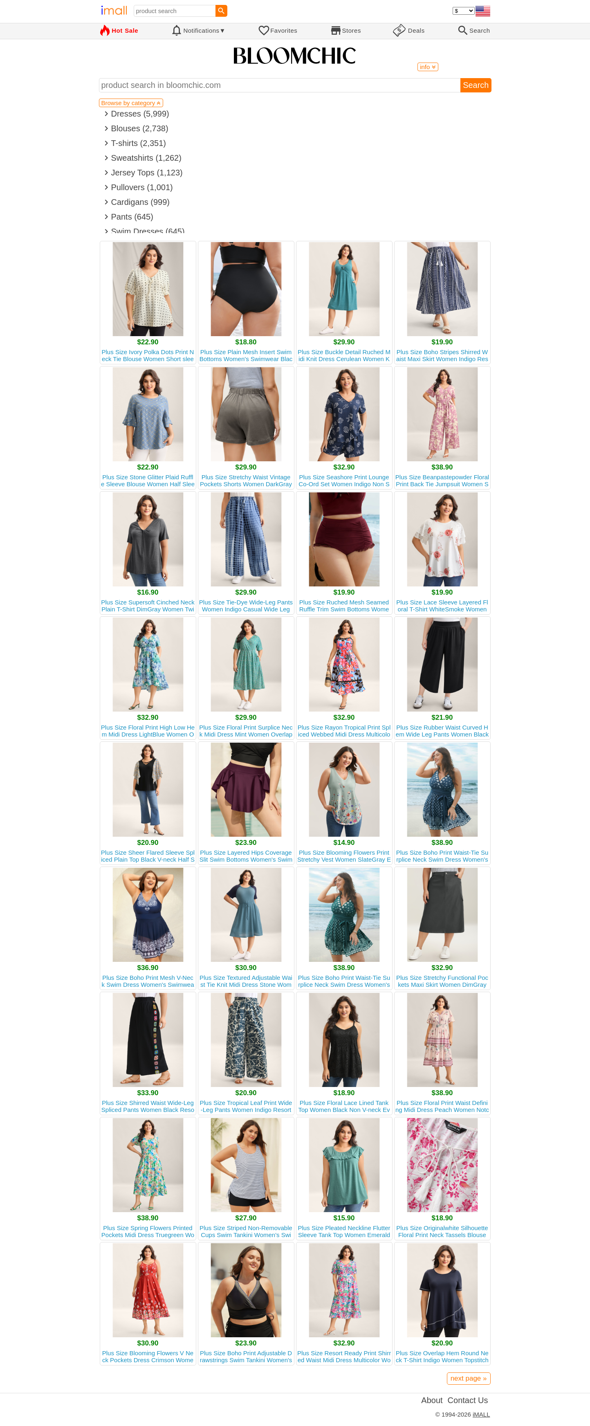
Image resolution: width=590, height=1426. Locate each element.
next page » (469, 1378)
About (431, 1400)
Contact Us (468, 1400)
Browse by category (131, 102)
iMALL (481, 1414)
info (427, 66)
